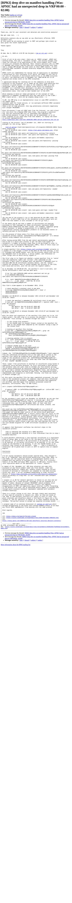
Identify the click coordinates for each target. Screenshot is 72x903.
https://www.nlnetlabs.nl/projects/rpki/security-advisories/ (34, 562)
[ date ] (21, 27)
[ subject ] (33, 27)
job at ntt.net (41, 58)
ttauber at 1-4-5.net (16, 15)
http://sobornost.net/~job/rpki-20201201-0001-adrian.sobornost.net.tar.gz (30, 137)
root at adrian (11, 146)
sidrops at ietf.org (44, 599)
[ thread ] (27, 27)
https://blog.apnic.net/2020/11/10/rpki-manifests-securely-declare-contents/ (31, 619)
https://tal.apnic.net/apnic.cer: (40, 150)
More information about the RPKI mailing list (15, 644)
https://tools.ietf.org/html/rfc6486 (35, 293)
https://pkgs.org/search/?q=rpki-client (21, 613)
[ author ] (40, 27)
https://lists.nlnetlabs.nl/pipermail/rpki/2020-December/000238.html (32, 615)
